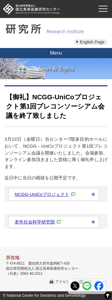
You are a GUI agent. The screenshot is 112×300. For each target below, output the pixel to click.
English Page (92, 42)
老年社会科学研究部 (38, 221)
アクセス (62, 282)
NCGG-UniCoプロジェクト (45, 194)
